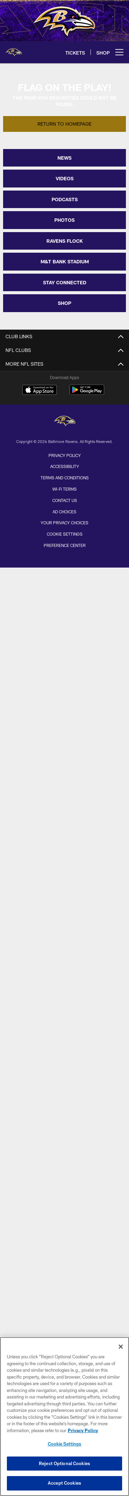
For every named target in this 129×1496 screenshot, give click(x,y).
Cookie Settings (65, 534)
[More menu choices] (119, 52)
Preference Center (65, 545)
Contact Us (64, 500)
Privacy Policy (65, 455)
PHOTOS (64, 220)
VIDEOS (65, 178)
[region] (64, 1416)
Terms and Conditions (65, 477)
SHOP (64, 303)
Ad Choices (64, 511)
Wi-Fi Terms (64, 489)
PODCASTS (65, 199)
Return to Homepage (64, 124)
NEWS (64, 158)
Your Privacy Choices (64, 522)
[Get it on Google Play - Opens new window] (87, 393)
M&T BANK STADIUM (65, 261)
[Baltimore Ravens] (65, 422)
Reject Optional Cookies (64, 1463)
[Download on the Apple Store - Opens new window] (39, 391)
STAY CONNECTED (64, 282)
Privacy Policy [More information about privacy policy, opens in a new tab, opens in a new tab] (83, 1430)
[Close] (120, 1346)
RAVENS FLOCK (64, 241)
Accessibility (64, 466)
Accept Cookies (64, 1483)
